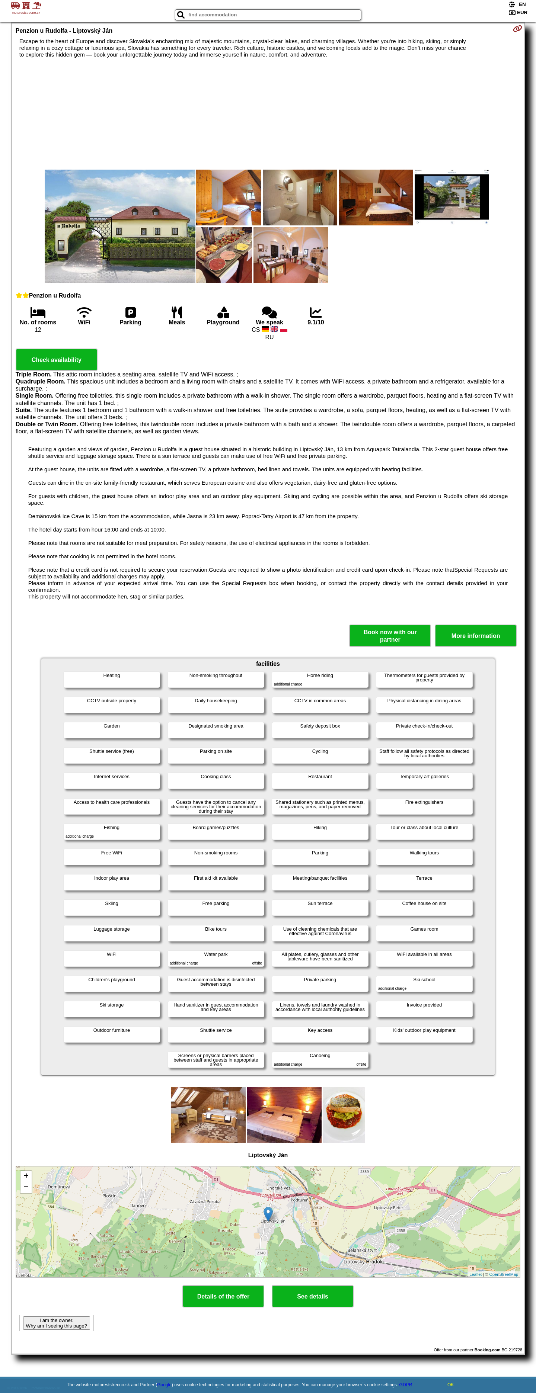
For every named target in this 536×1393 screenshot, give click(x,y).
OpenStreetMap (504, 1274)
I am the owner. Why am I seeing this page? (56, 1323)
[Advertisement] (268, 114)
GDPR (405, 1384)
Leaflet (475, 1274)
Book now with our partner (390, 635)
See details (312, 1296)
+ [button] (26, 1176)
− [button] (26, 1187)
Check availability (57, 360)
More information (476, 636)
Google (164, 1384)
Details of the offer (223, 1296)
